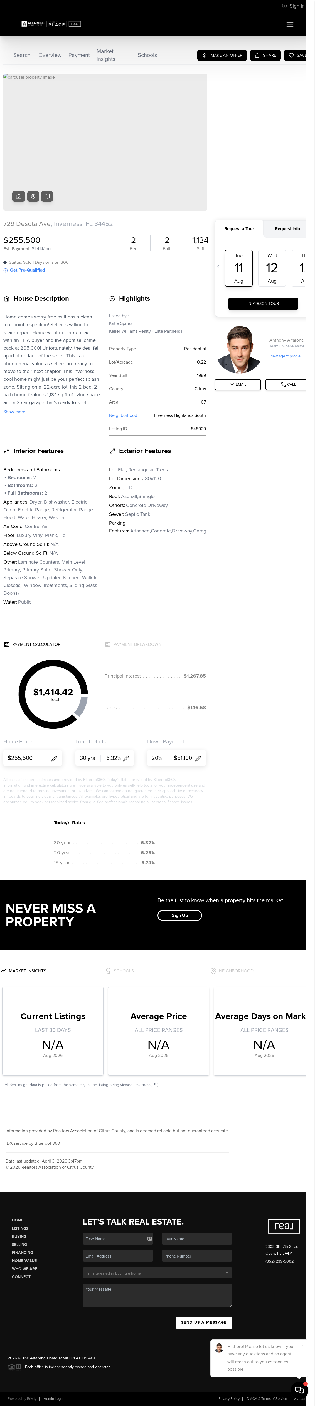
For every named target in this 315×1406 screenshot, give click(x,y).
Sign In (293, 6)
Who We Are (24, 1268)
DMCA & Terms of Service (267, 1399)
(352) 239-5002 (279, 1261)
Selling (19, 1244)
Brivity (31, 1399)
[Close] (302, 1345)
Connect (21, 1277)
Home (17, 1220)
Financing (22, 1252)
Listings (20, 1228)
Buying (19, 1236)
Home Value (24, 1260)
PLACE (90, 1358)
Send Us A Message (204, 1322)
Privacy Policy (229, 1399)
